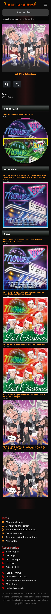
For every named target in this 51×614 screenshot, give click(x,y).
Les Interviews (11, 572)
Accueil (6, 19)
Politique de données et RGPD (21, 529)
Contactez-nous (14, 533)
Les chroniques (11, 559)
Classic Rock (10, 566)
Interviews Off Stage (14, 576)
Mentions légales (14, 521)
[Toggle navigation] (45, 4)
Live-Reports (10, 555)
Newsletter (11, 540)
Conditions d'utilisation (17, 525)
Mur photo (9, 584)
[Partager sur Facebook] (7, 84)
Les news (8, 563)
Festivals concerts (13, 587)
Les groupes (10, 551)
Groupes (15, 19)
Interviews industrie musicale (19, 580)
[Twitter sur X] (17, 84)
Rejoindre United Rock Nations (21, 537)
